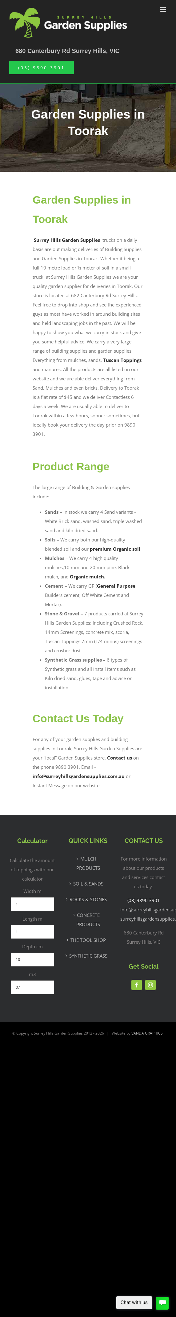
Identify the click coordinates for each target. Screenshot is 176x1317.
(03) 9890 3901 (143, 900)
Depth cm (32, 946)
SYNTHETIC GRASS (88, 956)
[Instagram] (150, 985)
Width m (32, 891)
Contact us (119, 758)
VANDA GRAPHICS (147, 1033)
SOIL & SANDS (88, 884)
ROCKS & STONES (88, 899)
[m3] (32, 987)
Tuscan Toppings (122, 360)
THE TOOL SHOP (88, 940)
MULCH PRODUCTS (88, 863)
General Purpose (116, 586)
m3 (32, 974)
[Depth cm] (32, 959)
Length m (32, 919)
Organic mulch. (87, 576)
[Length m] (32, 932)
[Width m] (32, 904)
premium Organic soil (115, 549)
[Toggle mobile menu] (163, 9)
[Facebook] (136, 985)
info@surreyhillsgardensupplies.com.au (79, 776)
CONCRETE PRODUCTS (88, 919)
